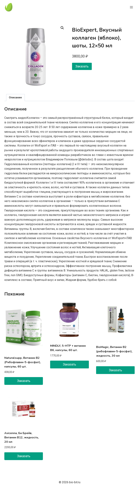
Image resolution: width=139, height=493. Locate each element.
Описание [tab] (15, 97)
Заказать (82, 66)
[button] (62, 28)
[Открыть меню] (131, 7)
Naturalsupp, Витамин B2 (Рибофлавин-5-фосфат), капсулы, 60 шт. (22, 362)
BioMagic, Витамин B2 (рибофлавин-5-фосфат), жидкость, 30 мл (114, 351)
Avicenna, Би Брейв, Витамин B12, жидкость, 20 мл (21, 437)
